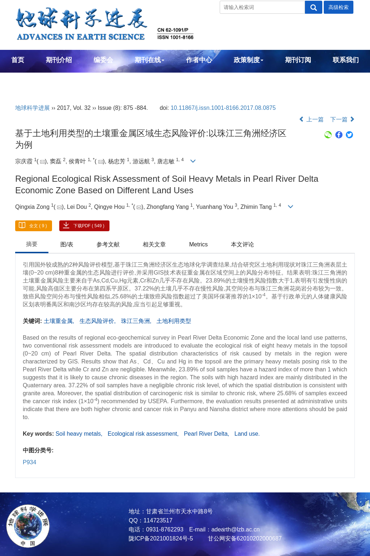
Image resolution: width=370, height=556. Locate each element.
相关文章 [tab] (154, 244)
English (23, 79)
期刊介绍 (59, 60)
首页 (17, 60)
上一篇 (311, 119)
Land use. (247, 434)
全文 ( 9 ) (38, 225)
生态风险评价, (98, 321)
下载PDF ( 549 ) (88, 225)
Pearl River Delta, (207, 434)
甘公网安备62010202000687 (244, 538)
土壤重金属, (60, 321)
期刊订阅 (298, 60)
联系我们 (346, 60)
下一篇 (342, 119)
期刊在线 (149, 60)
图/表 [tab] (66, 244)
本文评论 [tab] (242, 244)
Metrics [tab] (198, 244)
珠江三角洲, (137, 321)
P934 (29, 462)
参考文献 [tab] (108, 244)
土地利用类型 (173, 321)
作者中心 (199, 60)
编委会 (103, 60)
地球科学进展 (32, 108)
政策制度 (248, 60)
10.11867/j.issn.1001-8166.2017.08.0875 (223, 108)
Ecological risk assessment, (144, 434)
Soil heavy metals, (80, 434)
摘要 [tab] (32, 244)
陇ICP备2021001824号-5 (161, 538)
